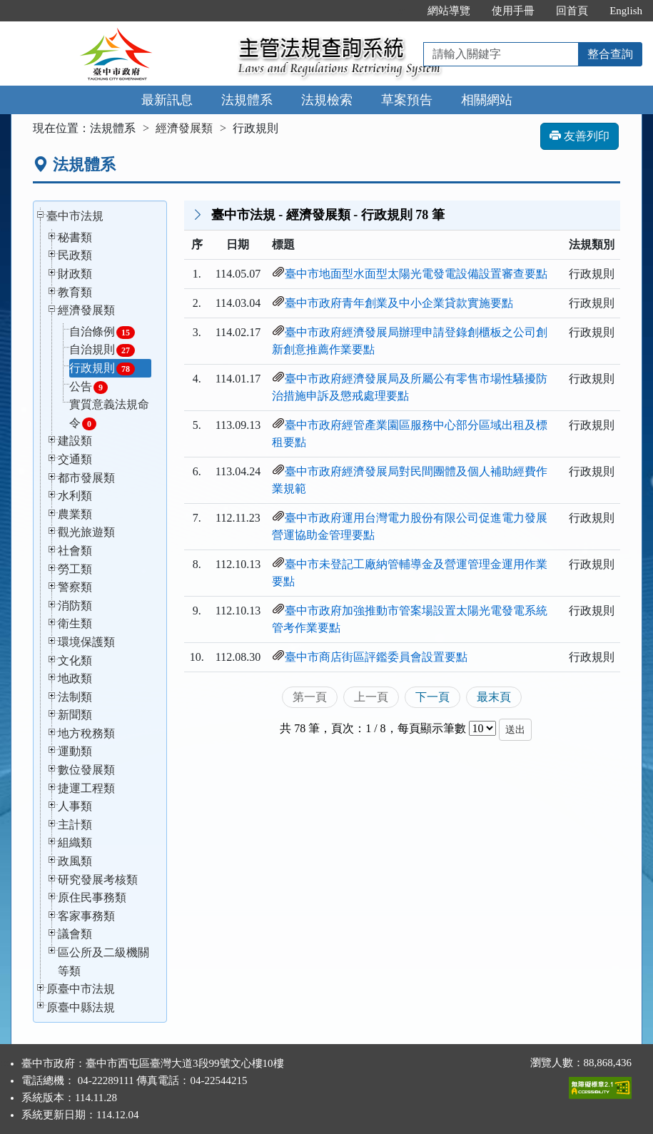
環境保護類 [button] (86, 642)
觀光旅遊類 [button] (86, 532)
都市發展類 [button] (86, 478)
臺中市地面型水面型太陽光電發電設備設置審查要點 (416, 274)
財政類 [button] (75, 274)
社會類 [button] (75, 551)
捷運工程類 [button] (86, 788)
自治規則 (102, 350)
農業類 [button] (75, 514)
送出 (515, 729)
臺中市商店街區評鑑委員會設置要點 (376, 657)
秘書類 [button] (75, 237)
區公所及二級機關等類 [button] (103, 961)
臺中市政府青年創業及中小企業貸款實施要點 (399, 303)
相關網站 (486, 100)
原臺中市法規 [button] (80, 989)
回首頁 (572, 10)
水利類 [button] (75, 496)
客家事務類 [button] (86, 916)
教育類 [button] (75, 292)
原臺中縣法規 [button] (80, 1007)
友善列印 (579, 136)
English (625, 10)
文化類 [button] (75, 660)
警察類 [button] (75, 587)
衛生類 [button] (75, 623)
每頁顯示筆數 (432, 728)
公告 (88, 387)
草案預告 (406, 100)
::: (402, 10)
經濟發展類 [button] (86, 310)
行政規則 (102, 368)
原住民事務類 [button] (92, 897)
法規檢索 (327, 100)
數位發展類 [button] (86, 770)
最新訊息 (167, 100)
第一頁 (310, 697)
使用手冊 (513, 10)
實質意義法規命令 (109, 414)
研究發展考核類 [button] (98, 880)
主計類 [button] (75, 825)
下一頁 (432, 697)
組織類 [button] (75, 842)
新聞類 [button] (75, 715)
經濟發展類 (184, 128)
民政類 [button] (75, 255)
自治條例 (102, 332)
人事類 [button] (75, 806)
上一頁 (371, 697)
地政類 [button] (75, 678)
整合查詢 (610, 54)
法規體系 (247, 100)
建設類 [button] (75, 441)
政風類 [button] (75, 861)
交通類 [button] (75, 459)
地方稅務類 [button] (86, 733)
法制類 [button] (75, 697)
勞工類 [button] (75, 569)
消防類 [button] (75, 605)
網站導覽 (448, 10)
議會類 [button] (75, 934)
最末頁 (494, 697)
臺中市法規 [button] (74, 216)
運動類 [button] (75, 751)
